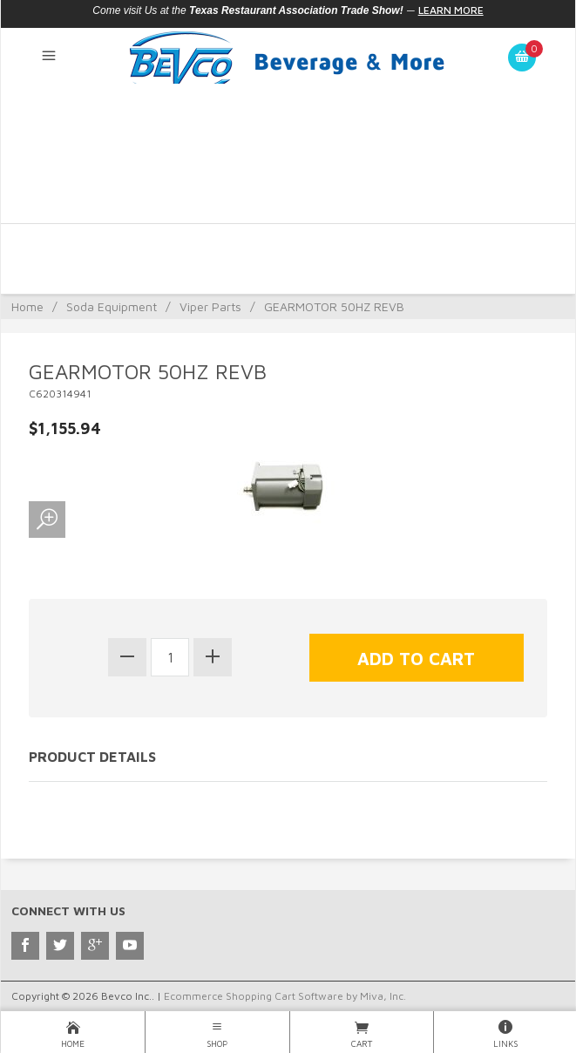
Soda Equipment (111, 306)
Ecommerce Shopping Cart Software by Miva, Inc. (285, 995)
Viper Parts (210, 306)
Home (27, 306)
